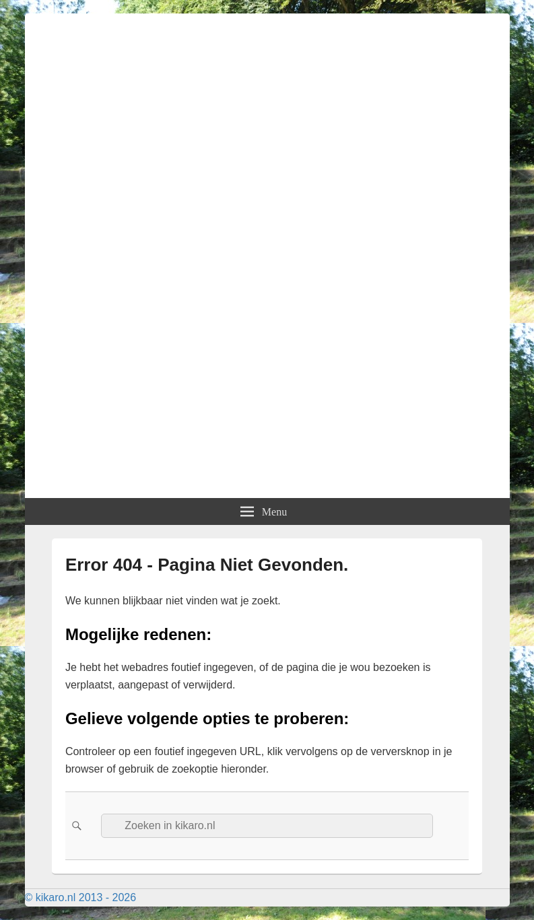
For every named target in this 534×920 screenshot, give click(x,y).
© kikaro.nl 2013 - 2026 (81, 897)
